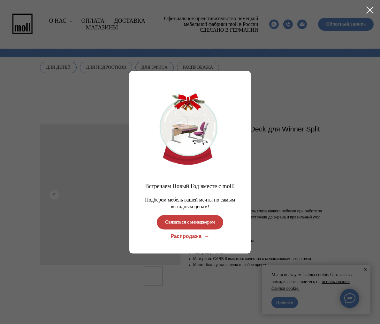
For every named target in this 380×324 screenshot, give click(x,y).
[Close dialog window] (370, 10)
